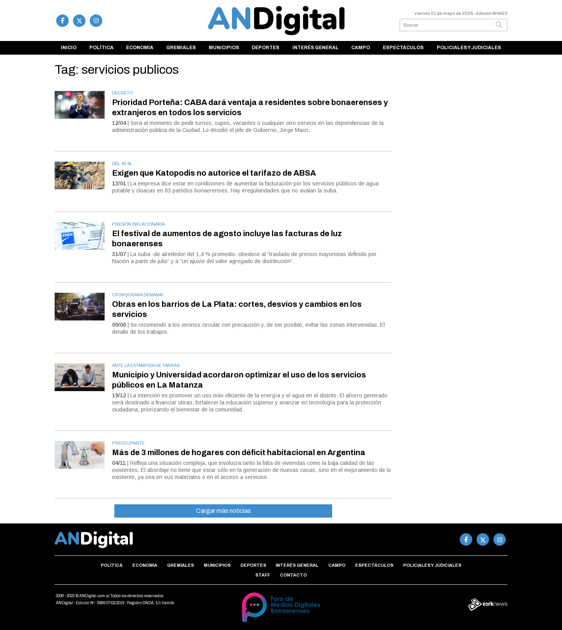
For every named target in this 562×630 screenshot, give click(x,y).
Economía (139, 47)
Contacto (293, 575)
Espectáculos (403, 47)
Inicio (68, 47)
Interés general (315, 47)
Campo (360, 47)
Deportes (265, 47)
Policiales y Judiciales (469, 47)
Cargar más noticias (223, 510)
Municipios (224, 47)
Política (101, 47)
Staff (262, 575)
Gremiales (181, 47)
